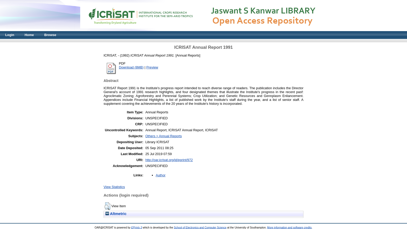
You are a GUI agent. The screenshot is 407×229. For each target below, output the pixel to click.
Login (9, 35)
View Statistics (114, 187)
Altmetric (115, 214)
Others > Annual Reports (163, 136)
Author (161, 175)
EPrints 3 (136, 227)
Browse (50, 35)
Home (29, 35)
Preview (152, 67)
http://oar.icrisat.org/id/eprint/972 (169, 160)
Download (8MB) (131, 67)
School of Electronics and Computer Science (200, 227)
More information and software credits (289, 227)
